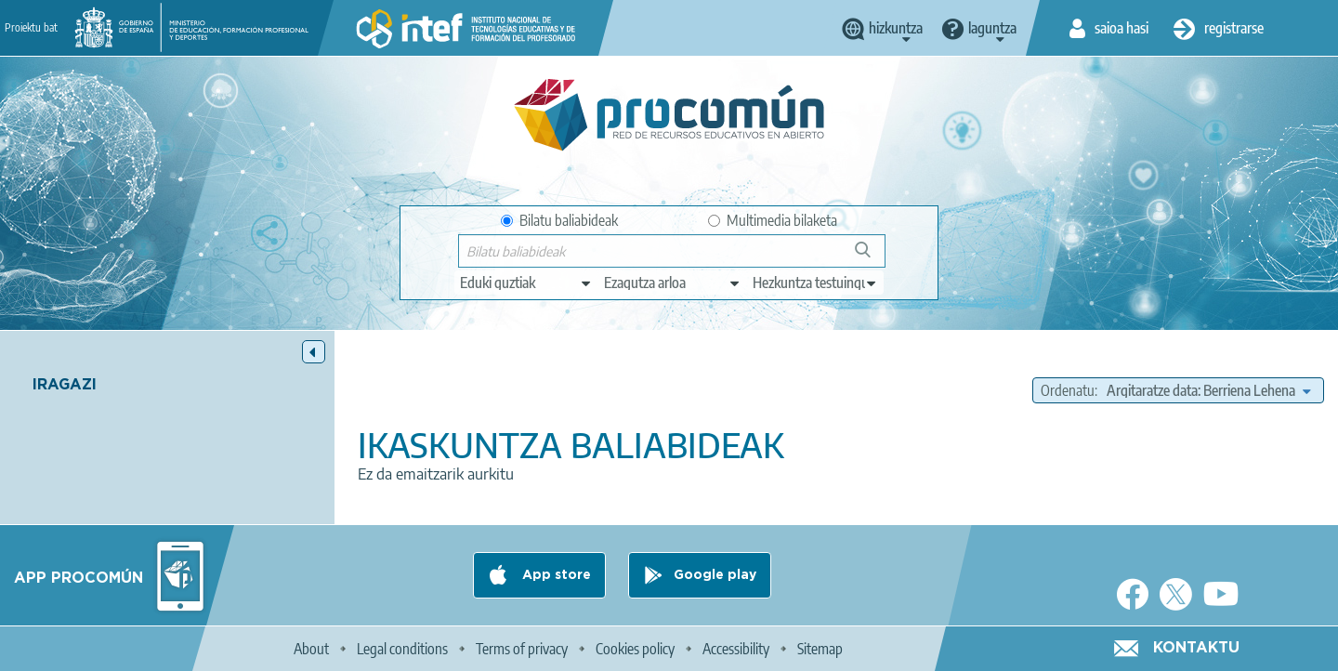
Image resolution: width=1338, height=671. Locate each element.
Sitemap (820, 648)
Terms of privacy (522, 648)
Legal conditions (402, 648)
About (311, 648)
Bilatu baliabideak (559, 220)
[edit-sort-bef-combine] (1208, 390)
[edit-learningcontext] (815, 282)
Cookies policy (635, 648)
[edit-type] (526, 282)
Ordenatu (1068, 390)
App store (554, 575)
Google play (715, 575)
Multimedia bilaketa (772, 220)
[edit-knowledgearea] (672, 282)
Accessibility (735, 648)
